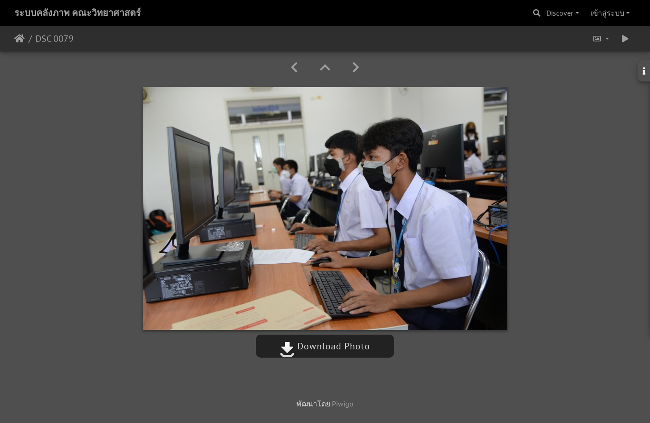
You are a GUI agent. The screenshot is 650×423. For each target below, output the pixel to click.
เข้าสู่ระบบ (607, 12)
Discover (559, 12)
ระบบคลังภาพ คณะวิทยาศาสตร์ (77, 13)
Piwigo (343, 403)
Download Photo (325, 346)
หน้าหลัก (19, 39)
